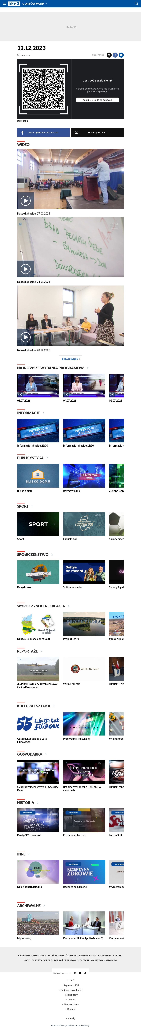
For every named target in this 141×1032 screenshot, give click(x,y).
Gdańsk (53, 955)
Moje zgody (71, 994)
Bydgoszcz (40, 955)
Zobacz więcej (71, 359)
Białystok (25, 955)
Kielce (96, 955)
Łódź (28, 960)
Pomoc (71, 999)
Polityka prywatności (71, 990)
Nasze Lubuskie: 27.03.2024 (33, 213)
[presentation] (13, 385)
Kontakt (71, 1009)
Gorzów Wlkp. (33, 3)
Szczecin (84, 960)
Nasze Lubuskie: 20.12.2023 (33, 350)
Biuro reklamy (71, 1004)
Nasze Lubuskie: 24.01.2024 (33, 282)
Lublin (118, 955)
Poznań (59, 960)
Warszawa (98, 960)
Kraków (107, 955)
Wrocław (111, 960)
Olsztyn (38, 960)
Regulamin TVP (71, 985)
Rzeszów (71, 960)
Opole (49, 960)
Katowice (85, 955)
